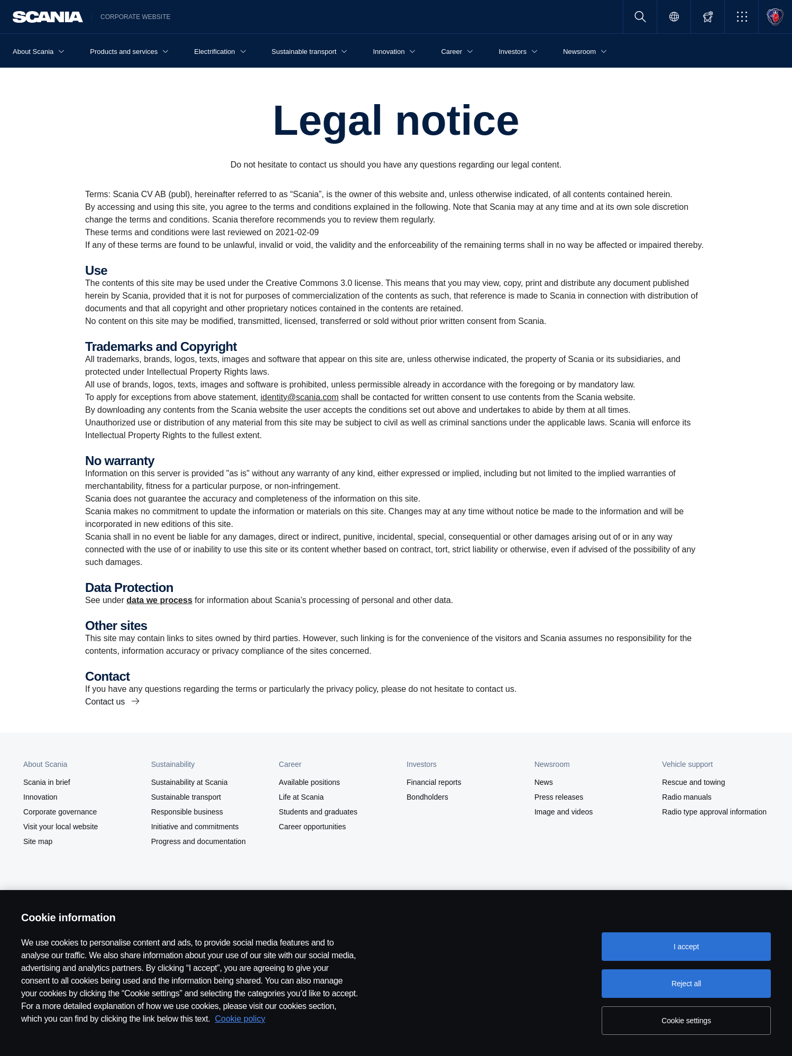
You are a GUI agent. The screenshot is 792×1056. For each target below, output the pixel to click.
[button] (741, 16)
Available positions (309, 782)
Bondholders (427, 797)
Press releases (559, 797)
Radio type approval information (714, 812)
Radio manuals (686, 797)
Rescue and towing (693, 782)
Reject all (686, 983)
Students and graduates (318, 812)
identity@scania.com (300, 397)
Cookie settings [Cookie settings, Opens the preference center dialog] (686, 1020)
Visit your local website (60, 826)
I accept (686, 946)
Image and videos (564, 812)
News (544, 782)
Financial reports (434, 782)
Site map (37, 841)
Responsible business (187, 812)
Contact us (106, 701)
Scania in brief (46, 782)
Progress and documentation (198, 841)
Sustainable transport (186, 797)
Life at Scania (301, 797)
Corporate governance (60, 812)
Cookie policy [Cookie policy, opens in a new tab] (240, 1018)
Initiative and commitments (195, 826)
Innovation (40, 797)
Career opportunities (312, 826)
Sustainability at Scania (189, 782)
